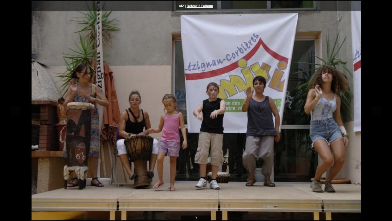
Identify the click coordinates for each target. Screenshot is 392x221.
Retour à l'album (200, 6)
